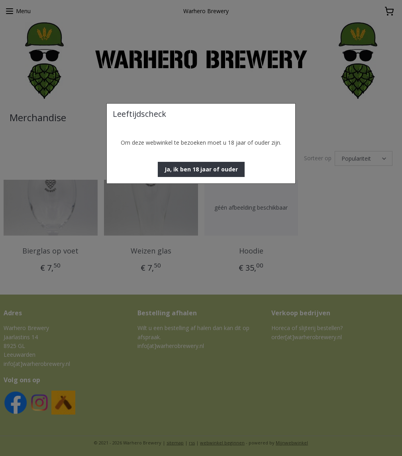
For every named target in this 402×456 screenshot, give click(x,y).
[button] (201, 169)
